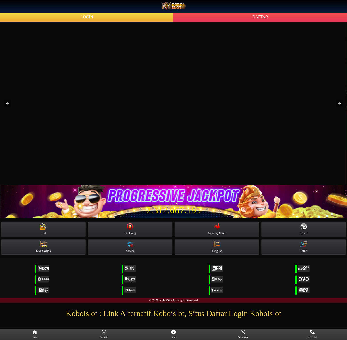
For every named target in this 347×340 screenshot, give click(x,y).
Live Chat (312, 334)
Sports (304, 229)
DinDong (130, 229)
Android (104, 334)
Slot (43, 229)
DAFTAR (260, 17)
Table (303, 247)
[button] (7, 103)
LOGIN (87, 17)
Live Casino (43, 247)
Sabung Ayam (217, 229)
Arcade (130, 247)
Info (173, 334)
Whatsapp (243, 334)
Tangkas (217, 247)
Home (35, 334)
